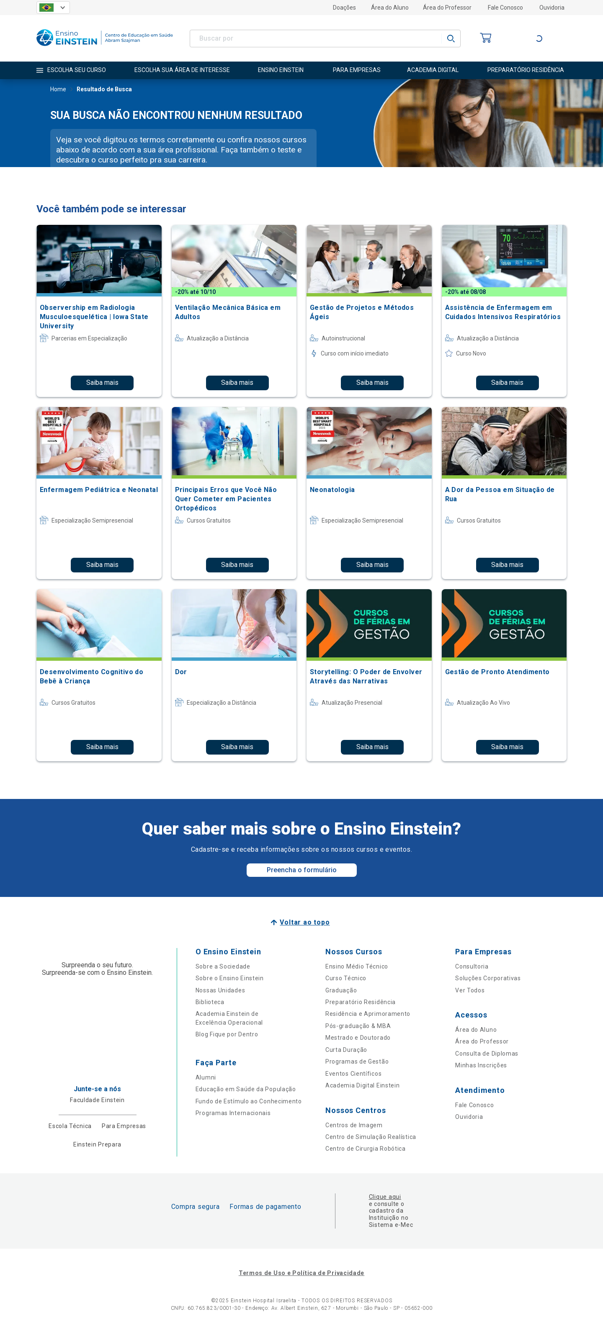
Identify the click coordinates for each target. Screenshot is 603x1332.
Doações (344, 7)
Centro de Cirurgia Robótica (365, 1148)
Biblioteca (210, 1002)
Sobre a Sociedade (223, 966)
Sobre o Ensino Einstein (230, 978)
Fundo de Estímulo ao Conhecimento (249, 1101)
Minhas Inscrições (481, 1065)
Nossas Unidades (220, 990)
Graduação (341, 990)
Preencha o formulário (302, 870)
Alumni (206, 1077)
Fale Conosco (505, 7)
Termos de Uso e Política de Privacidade (301, 1273)
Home (58, 90)
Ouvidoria (551, 7)
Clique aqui (385, 1196)
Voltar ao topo (305, 922)
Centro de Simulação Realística (370, 1137)
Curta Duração (346, 1049)
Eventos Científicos (353, 1073)
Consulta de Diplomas (486, 1053)
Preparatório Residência (360, 1002)
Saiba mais (102, 382)
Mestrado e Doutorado (358, 1037)
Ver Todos (469, 990)
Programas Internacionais (233, 1113)
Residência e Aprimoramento (367, 1013)
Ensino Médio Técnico (356, 966)
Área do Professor (447, 7)
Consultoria (472, 966)
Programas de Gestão (357, 1061)
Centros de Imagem (354, 1125)
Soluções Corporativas (488, 978)
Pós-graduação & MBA (358, 1026)
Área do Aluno (390, 7)
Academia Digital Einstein (362, 1085)
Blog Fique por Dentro (227, 1034)
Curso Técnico (345, 978)
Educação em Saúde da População (246, 1089)
